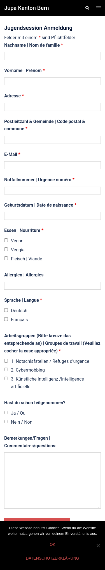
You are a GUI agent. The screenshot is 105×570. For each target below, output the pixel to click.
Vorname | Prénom (24, 70)
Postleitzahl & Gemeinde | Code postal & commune (44, 125)
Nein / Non (21, 422)
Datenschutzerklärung (52, 558)
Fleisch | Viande (26, 258)
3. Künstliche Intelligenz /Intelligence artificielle (47, 382)
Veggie (18, 249)
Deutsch (19, 310)
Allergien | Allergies (23, 275)
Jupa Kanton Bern (26, 8)
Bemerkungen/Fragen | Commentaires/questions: (30, 441)
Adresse (14, 96)
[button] (87, 8)
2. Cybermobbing (28, 370)
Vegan (17, 240)
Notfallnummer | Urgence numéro (39, 179)
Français (19, 319)
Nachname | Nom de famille (33, 45)
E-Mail (12, 154)
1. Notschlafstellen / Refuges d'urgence (50, 361)
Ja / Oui (19, 413)
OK (52, 544)
